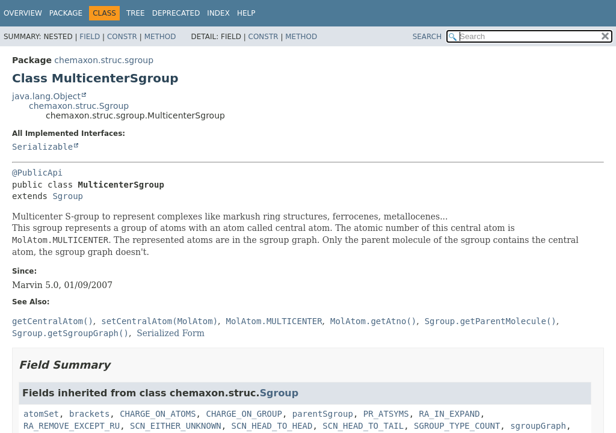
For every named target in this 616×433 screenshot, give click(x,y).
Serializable (42, 147)
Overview (23, 13)
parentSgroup (322, 414)
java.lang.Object (46, 96)
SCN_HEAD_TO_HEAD (272, 426)
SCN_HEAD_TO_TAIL (363, 426)
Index (218, 13)
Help (246, 13)
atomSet (41, 414)
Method (160, 36)
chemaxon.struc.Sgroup (79, 106)
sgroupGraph (538, 426)
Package (65, 13)
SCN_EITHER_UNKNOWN (175, 426)
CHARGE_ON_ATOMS (158, 414)
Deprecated (176, 13)
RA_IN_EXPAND (449, 414)
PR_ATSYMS (386, 414)
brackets (89, 414)
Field (89, 36)
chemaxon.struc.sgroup (103, 60)
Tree (135, 13)
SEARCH (427, 36)
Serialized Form (171, 333)
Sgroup (67, 196)
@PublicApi (37, 172)
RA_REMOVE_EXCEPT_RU (71, 426)
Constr (122, 36)
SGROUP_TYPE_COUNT (457, 426)
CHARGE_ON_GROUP (244, 414)
